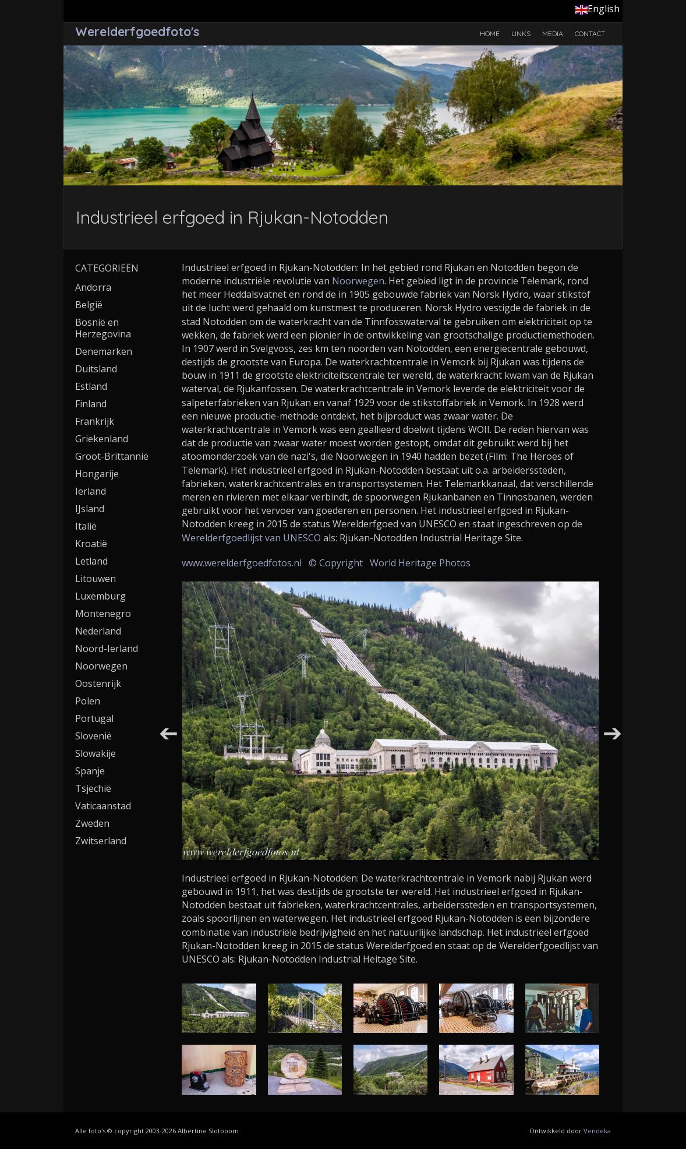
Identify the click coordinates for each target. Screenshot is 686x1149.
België (88, 304)
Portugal (94, 718)
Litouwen (95, 578)
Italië (86, 526)
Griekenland (101, 438)
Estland (91, 386)
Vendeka (597, 1130)
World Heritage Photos (420, 562)
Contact (590, 33)
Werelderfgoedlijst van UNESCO (251, 537)
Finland (91, 403)
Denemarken (103, 351)
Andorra (93, 287)
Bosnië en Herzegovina (103, 328)
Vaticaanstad (103, 805)
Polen (87, 701)
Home (490, 33)
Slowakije (95, 753)
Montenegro (103, 613)
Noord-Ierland (106, 648)
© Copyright (336, 562)
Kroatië (91, 543)
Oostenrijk (98, 683)
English (597, 8)
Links (521, 33)
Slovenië (93, 735)
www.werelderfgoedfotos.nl (242, 562)
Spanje (90, 770)
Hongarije (97, 473)
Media (552, 33)
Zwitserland (100, 840)
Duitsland (96, 368)
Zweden (92, 823)
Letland (91, 561)
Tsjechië (93, 788)
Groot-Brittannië (111, 456)
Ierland (90, 491)
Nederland (98, 631)
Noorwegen (358, 280)
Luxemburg (100, 596)
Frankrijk (94, 421)
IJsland (89, 508)
